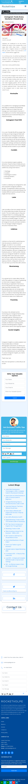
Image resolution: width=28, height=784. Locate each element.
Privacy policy (4, 732)
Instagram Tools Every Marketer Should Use (14, 13)
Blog (7, 11)
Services (3, 727)
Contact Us (3, 729)
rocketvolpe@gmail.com (7, 2)
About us (3, 724)
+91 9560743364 (6, 1)
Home (2, 721)
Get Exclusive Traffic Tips (14, 628)
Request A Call (21, 2)
